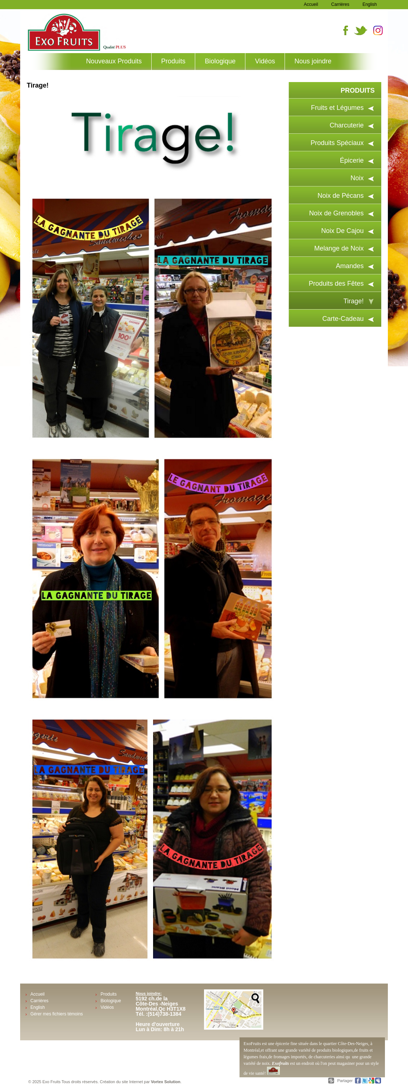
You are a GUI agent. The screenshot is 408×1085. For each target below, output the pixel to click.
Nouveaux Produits (114, 61)
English (370, 4)
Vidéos (265, 61)
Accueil (311, 4)
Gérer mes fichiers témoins (56, 1014)
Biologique (220, 61)
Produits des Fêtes (336, 283)
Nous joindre (312, 61)
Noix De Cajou (342, 230)
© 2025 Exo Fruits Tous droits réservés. (64, 1082)
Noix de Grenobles (336, 213)
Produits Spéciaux (337, 143)
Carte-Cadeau (343, 318)
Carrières (340, 4)
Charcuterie (347, 125)
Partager (345, 1080)
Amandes (350, 266)
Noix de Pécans (341, 195)
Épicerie (352, 160)
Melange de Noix (339, 248)
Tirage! (354, 301)
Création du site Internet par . (141, 1082)
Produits (173, 61)
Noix (357, 178)
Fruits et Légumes (337, 107)
